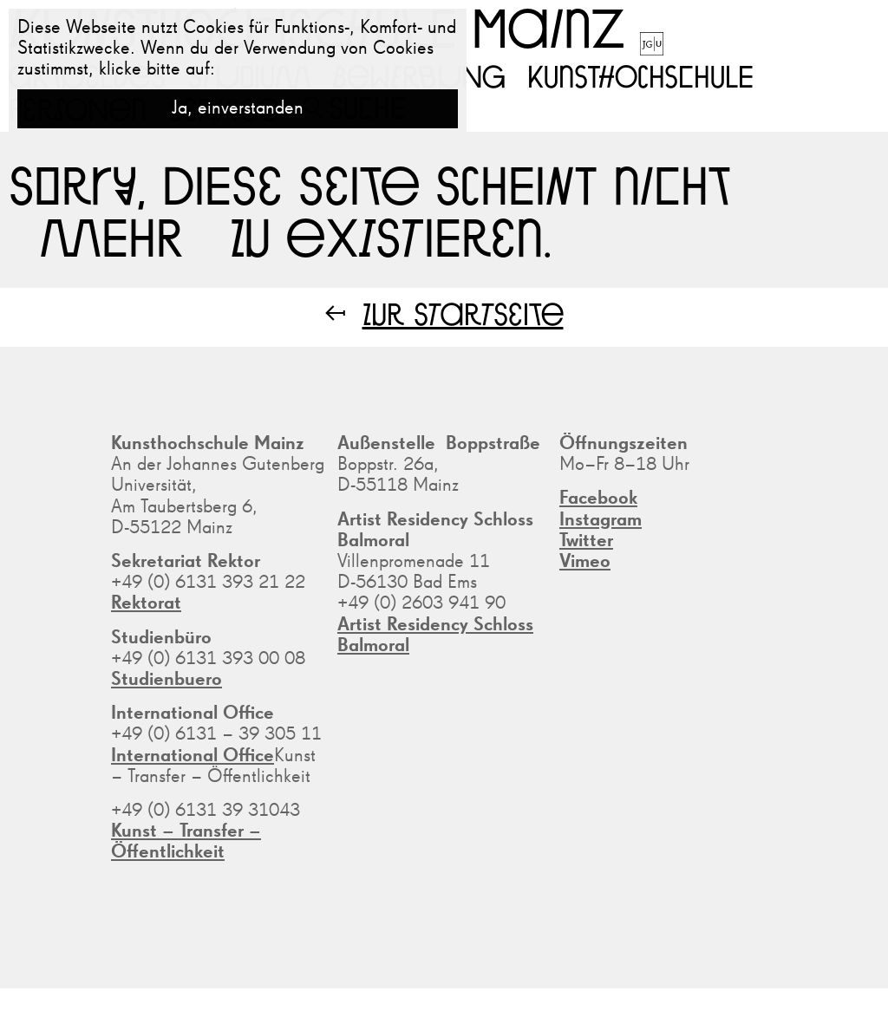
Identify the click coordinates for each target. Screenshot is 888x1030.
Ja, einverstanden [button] (238, 108)
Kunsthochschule (640, 75)
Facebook (598, 498)
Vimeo (584, 561)
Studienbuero (166, 679)
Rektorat (146, 603)
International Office (192, 756)
